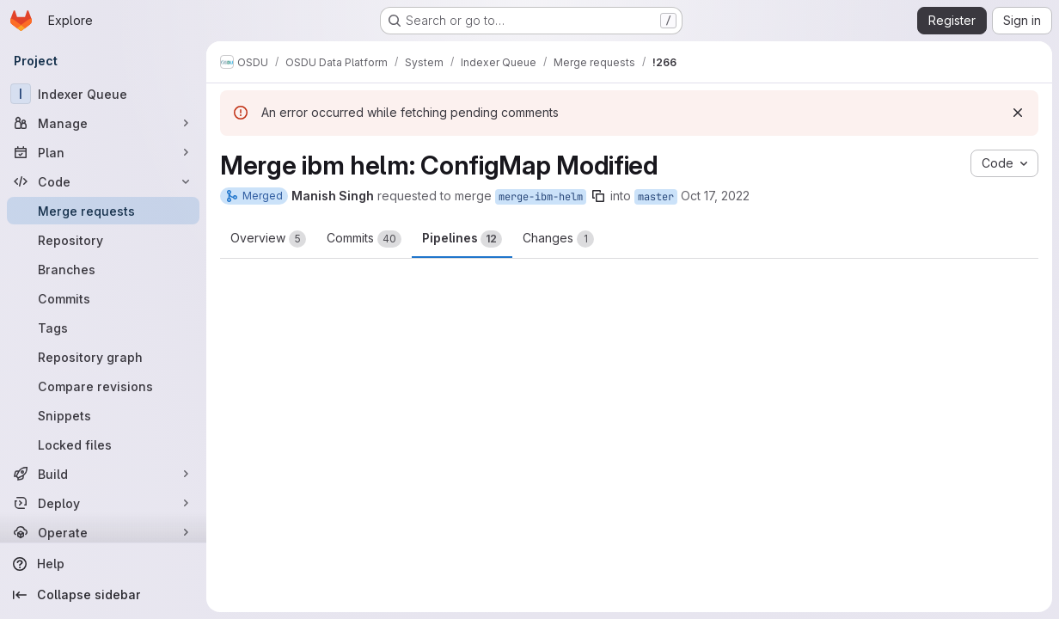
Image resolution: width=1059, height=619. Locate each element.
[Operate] (103, 532)
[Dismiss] (1017, 112)
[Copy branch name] (598, 196)
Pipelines (462, 239)
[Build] (103, 473)
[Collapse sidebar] (103, 595)
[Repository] (103, 240)
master (656, 197)
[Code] (103, 181)
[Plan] (103, 152)
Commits (364, 239)
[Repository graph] (103, 357)
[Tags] (103, 327)
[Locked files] (103, 444)
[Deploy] (103, 503)
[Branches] (103, 269)
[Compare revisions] (103, 386)
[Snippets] (103, 415)
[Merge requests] (103, 210)
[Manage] (103, 123)
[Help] (103, 564)
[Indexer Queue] (103, 93)
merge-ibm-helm (541, 197)
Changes (558, 239)
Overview (268, 239)
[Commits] (103, 298)
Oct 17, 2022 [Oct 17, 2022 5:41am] (715, 195)
